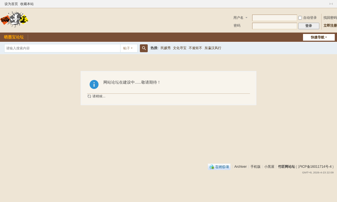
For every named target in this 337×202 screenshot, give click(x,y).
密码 (237, 25)
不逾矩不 (195, 48)
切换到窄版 (331, 3)
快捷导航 (317, 37)
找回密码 (330, 18)
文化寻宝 (179, 48)
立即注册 (330, 25)
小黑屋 (269, 166)
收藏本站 (27, 4)
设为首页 (11, 4)
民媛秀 (166, 48)
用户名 (238, 18)
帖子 (126, 48)
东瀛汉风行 (212, 48)
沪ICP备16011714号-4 (315, 166)
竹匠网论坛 (286, 166)
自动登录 (307, 18)
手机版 (256, 166)
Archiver (240, 166)
